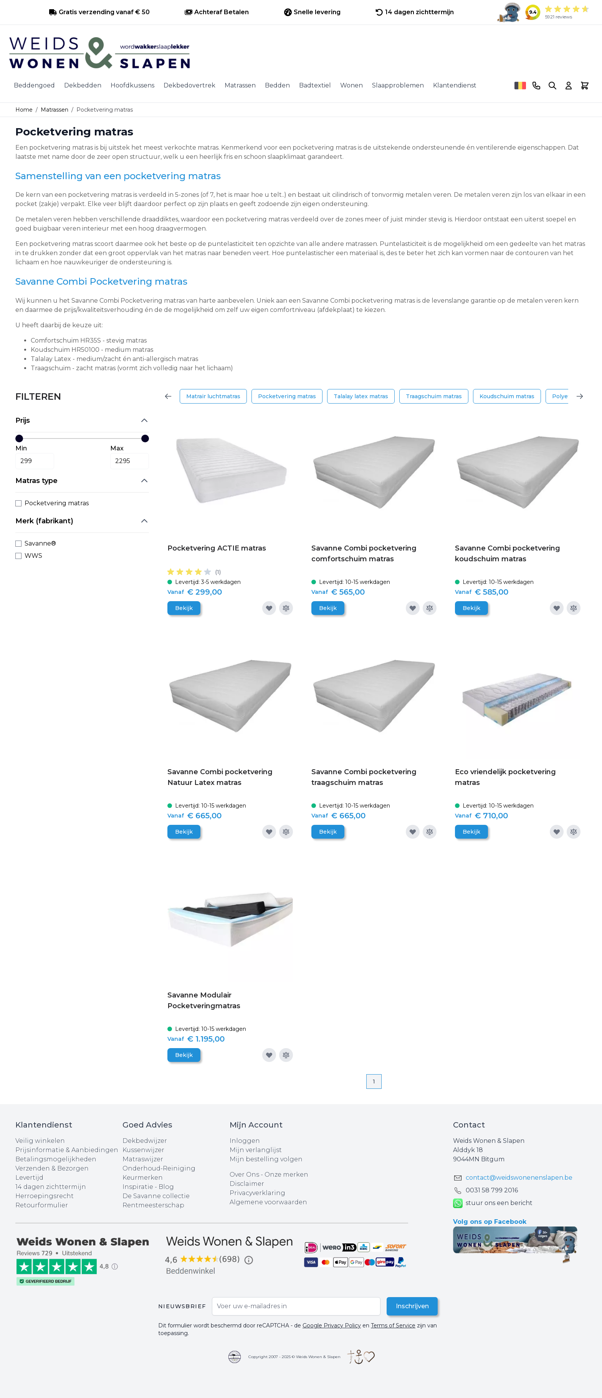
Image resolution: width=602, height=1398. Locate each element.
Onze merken (286, 1174)
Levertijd (29, 1177)
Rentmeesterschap (153, 1205)
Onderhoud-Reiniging (158, 1168)
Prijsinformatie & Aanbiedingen (66, 1150)
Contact (469, 1124)
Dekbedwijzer (144, 1140)
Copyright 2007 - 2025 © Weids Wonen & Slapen (294, 1356)
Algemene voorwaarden (268, 1202)
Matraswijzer (142, 1159)
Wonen (351, 85)
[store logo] (301, 53)
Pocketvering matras (287, 396)
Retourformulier (41, 1205)
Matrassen (240, 85)
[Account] (569, 85)
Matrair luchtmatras (213, 396)
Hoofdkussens (132, 85)
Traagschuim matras (434, 396)
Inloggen (245, 1140)
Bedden (277, 85)
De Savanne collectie (156, 1196)
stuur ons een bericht (493, 1203)
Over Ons (244, 1174)
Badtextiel (315, 85)
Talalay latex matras (361, 396)
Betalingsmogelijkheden (55, 1159)
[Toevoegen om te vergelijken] (286, 608)
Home (24, 109)
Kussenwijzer (143, 1150)
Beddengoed (34, 85)
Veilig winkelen (40, 1140)
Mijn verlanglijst (256, 1150)
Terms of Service (393, 1325)
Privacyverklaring (257, 1193)
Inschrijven (411, 1306)
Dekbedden (82, 85)
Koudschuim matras (507, 396)
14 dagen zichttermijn (50, 1186)
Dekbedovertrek (189, 85)
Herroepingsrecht (44, 1196)
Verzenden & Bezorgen (52, 1168)
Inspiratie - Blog (148, 1186)
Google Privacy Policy (332, 1325)
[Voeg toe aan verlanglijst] (269, 608)
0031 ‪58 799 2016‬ (492, 1190)
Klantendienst (454, 85)
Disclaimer (247, 1183)
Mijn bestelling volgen (266, 1159)
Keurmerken (142, 1177)
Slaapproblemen (398, 85)
